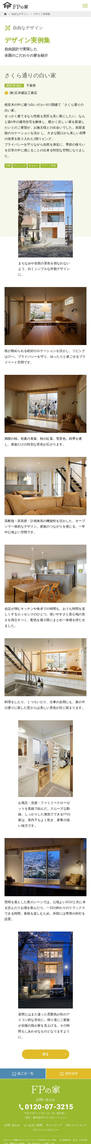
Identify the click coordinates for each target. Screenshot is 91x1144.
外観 (8, 165)
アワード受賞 (48, 165)
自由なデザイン (19, 14)
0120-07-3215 (49, 1106)
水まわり (33, 165)
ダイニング (20, 165)
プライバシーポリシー (45, 1129)
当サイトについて (76, 1125)
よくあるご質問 (33, 1125)
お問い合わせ (12, 1125)
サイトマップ (54, 1125)
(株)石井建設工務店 (23, 93)
